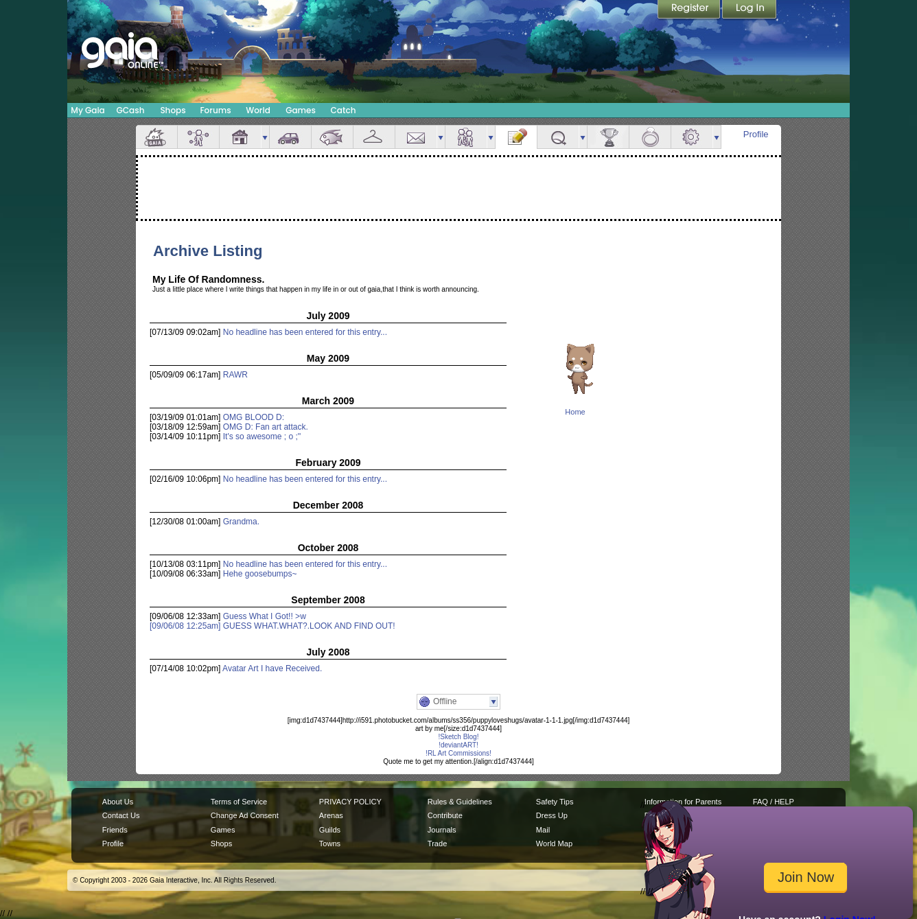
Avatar (198, 137)
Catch (343, 110)
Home (575, 412)
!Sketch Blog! (459, 737)
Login (749, 10)
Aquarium (332, 137)
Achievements (608, 137)
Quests (558, 137)
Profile (756, 134)
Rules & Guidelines (460, 802)
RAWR (235, 375)
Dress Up (552, 815)
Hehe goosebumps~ (260, 574)
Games (301, 110)
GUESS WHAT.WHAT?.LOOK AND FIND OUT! (309, 626)
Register (690, 10)
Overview (156, 137)
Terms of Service (239, 802)
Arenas (331, 815)
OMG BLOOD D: (253, 417)
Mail (416, 137)
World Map (554, 843)
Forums (215, 110)
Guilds (329, 830)
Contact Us (121, 815)
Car (290, 137)
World (258, 110)
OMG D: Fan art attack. (265, 427)
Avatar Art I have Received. (272, 668)
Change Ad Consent (245, 815)
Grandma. (241, 521)
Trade (437, 843)
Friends (466, 137)
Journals (442, 830)
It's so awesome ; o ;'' (262, 436)
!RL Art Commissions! (458, 753)
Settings (691, 137)
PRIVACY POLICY (350, 802)
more (265, 137)
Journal (516, 137)
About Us (117, 802)
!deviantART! (458, 745)
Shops (172, 110)
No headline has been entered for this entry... (305, 332)
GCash (131, 110)
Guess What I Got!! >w (264, 616)
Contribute (445, 815)
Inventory (374, 137)
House (240, 137)
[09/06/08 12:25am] (186, 626)
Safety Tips (555, 802)
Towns (329, 843)
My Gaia (87, 110)
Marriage (650, 137)
